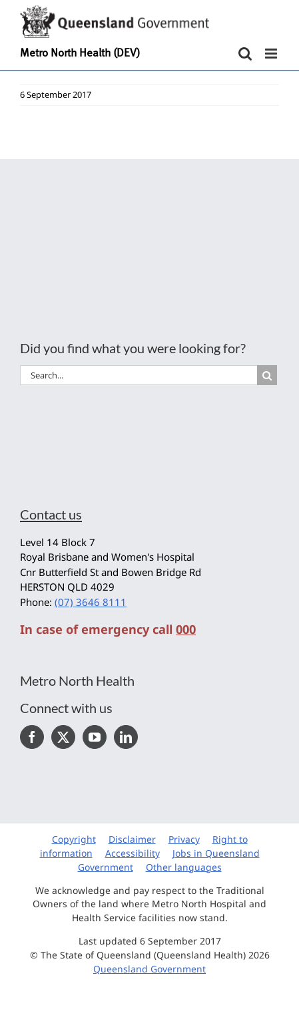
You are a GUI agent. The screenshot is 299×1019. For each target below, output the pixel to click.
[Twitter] (63, 737)
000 (186, 629)
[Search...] (138, 375)
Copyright (74, 839)
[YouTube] (95, 737)
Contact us (51, 514)
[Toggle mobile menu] (272, 54)
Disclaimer (132, 839)
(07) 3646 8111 (91, 602)
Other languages (184, 867)
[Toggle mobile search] (245, 54)
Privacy (184, 839)
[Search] (267, 375)
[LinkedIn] (126, 737)
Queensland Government (149, 968)
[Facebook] (32, 737)
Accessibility (132, 853)
